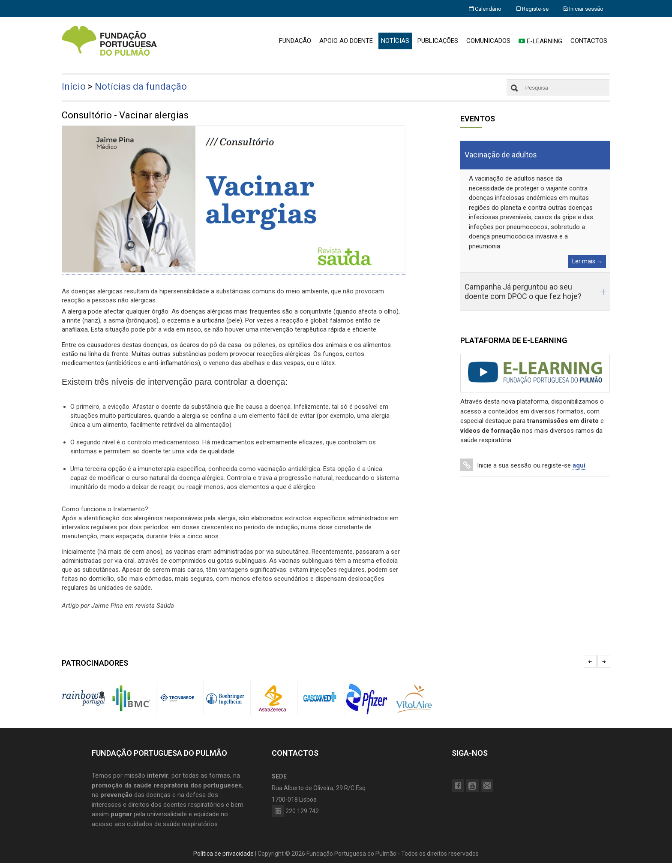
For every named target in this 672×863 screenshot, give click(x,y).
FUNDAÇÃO (295, 41)
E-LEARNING (540, 41)
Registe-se (532, 9)
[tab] (535, 155)
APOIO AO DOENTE (346, 41)
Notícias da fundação (141, 86)
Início (74, 86)
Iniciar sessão (583, 9)
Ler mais (583, 261)
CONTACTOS (588, 41)
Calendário (485, 9)
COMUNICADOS (488, 41)
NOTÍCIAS (395, 41)
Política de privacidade (223, 853)
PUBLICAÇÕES (437, 41)
